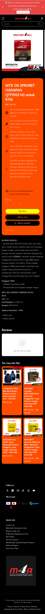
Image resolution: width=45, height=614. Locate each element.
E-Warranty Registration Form (17, 534)
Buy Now (22, 211)
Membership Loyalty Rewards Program (20, 542)
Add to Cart (22, 217)
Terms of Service (13, 606)
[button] (3, 18)
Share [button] (9, 230)
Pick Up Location (12, 540)
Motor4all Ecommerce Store (16, 528)
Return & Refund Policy (32, 609)
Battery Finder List (13, 531)
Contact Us (10, 525)
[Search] (39, 23)
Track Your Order (12, 548)
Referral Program (12, 545)
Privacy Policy (25, 606)
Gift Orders (10, 537)
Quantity (8, 200)
